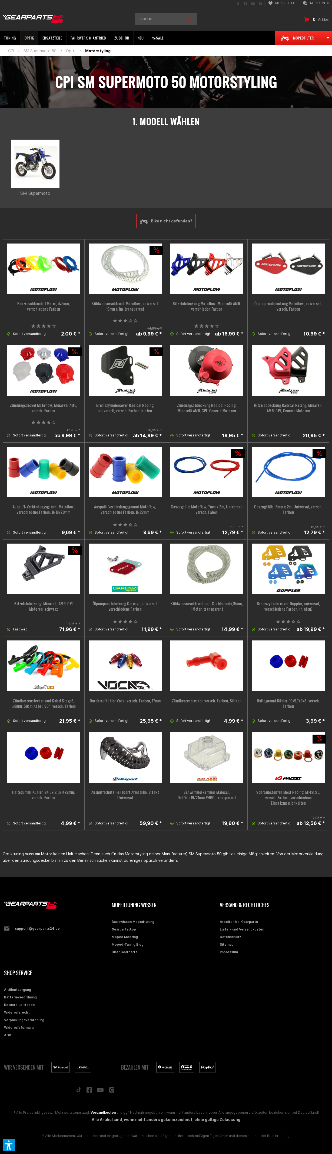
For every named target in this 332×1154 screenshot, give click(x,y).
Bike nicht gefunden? (166, 221)
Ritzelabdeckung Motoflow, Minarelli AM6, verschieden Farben (207, 306)
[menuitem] (238, 3)
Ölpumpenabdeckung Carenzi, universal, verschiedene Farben (125, 606)
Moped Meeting (125, 937)
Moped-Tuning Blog (128, 944)
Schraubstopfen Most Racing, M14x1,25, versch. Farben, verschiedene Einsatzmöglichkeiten (288, 798)
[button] (9, 1145)
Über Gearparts (124, 952)
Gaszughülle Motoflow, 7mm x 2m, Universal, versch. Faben (207, 509)
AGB (7, 1035)
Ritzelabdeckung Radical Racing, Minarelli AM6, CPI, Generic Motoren (288, 408)
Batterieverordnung (20, 997)
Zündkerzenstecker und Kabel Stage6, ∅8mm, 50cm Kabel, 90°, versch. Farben (43, 703)
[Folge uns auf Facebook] (89, 1091)
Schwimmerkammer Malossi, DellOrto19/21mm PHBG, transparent (207, 795)
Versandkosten (103, 1112)
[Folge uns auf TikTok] (78, 1091)
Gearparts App (124, 929)
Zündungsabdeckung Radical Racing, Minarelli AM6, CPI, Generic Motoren (207, 408)
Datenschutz (230, 937)
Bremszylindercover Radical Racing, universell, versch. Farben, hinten (125, 408)
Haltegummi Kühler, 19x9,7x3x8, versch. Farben (288, 703)
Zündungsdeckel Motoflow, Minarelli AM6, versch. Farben (43, 408)
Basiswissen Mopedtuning (133, 922)
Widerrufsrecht (17, 1012)
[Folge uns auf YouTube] (100, 1091)
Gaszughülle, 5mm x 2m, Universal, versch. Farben (288, 509)
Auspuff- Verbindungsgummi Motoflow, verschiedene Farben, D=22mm (125, 509)
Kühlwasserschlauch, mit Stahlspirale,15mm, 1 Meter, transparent (207, 606)
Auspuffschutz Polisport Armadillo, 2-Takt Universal (125, 795)
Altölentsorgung (17, 990)
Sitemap (227, 944)
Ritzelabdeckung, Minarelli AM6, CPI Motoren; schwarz (43, 606)
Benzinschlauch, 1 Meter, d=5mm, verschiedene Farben (43, 306)
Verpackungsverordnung (24, 1020)
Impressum (229, 952)
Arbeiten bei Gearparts (239, 922)
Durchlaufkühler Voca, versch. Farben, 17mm (125, 700)
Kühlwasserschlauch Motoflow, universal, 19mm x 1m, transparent (125, 306)
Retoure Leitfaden (19, 1005)
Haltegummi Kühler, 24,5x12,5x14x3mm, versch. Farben (43, 795)
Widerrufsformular (19, 1027)
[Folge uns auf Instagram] (112, 1091)
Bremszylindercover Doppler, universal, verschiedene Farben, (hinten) (288, 606)
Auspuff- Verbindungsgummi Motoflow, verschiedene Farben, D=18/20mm (44, 509)
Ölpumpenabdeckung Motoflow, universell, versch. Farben (288, 306)
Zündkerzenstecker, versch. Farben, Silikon (207, 700)
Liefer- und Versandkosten (242, 929)
